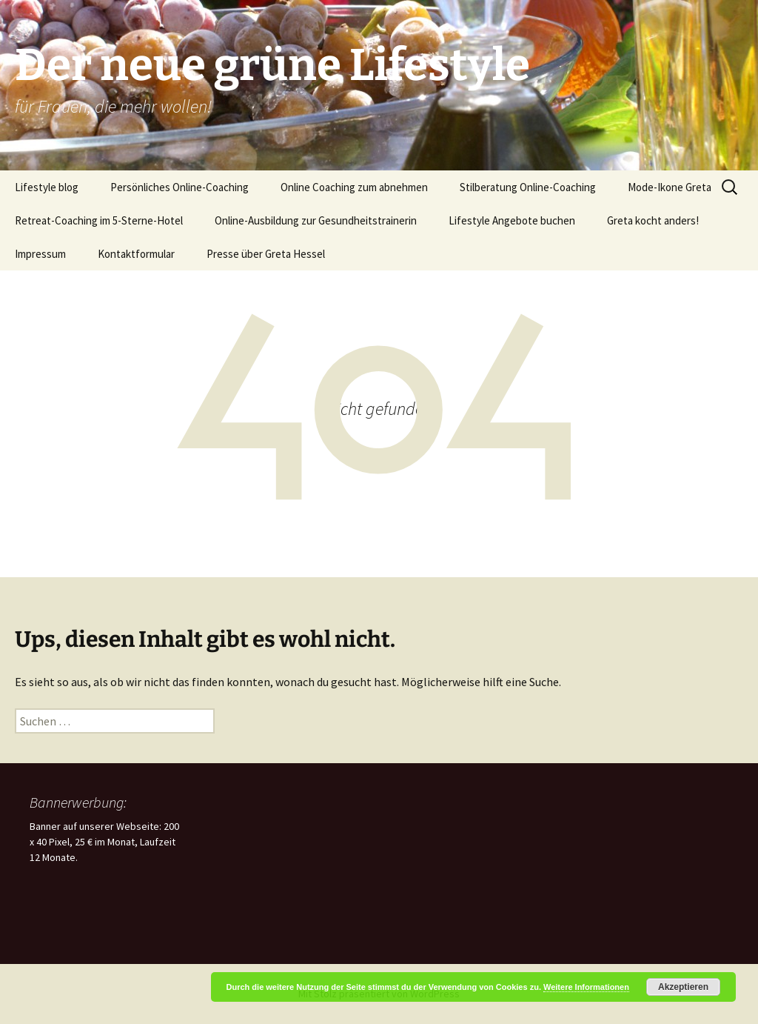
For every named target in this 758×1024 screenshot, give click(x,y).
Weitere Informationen (586, 987)
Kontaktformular (136, 254)
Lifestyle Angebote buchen (512, 220)
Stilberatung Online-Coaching (528, 187)
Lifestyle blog (46, 187)
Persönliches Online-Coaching (179, 187)
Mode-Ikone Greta (669, 187)
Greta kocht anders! (653, 220)
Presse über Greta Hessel (266, 254)
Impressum (40, 254)
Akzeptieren (683, 987)
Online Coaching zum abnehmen (354, 187)
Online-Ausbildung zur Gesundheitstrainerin (316, 220)
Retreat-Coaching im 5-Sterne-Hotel (99, 220)
